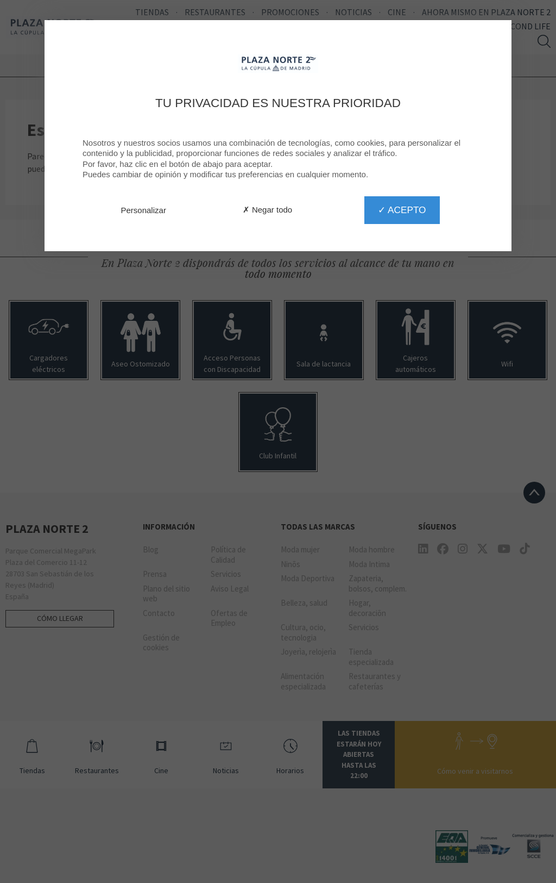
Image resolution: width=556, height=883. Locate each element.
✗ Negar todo (267, 209)
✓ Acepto (402, 209)
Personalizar (143, 210)
